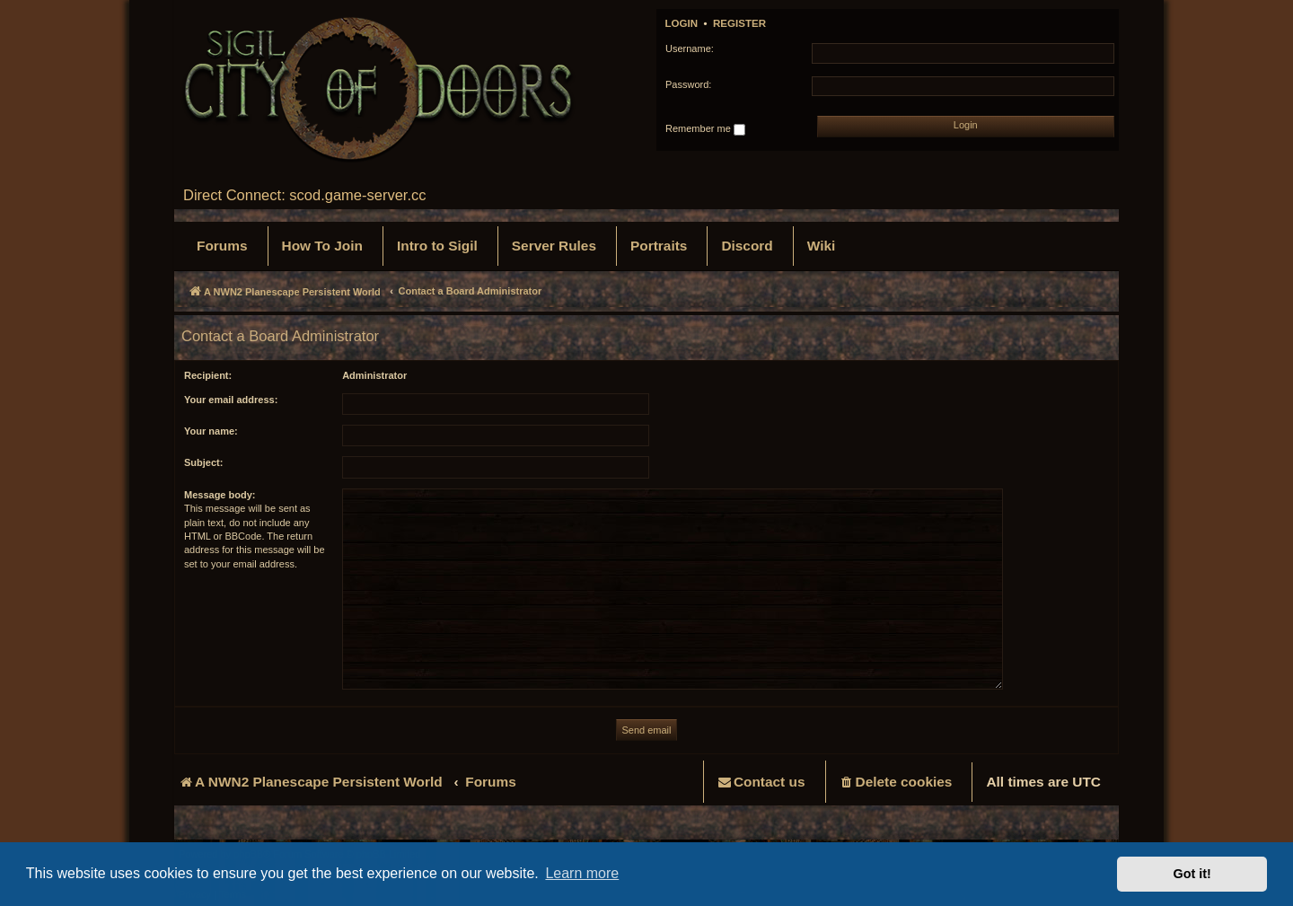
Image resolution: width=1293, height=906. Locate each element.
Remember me (705, 129)
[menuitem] (222, 246)
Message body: (219, 494)
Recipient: (208, 375)
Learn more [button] (582, 873)
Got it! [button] (1192, 873)
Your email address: (230, 399)
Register (739, 23)
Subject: (203, 462)
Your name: (211, 431)
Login (682, 23)
